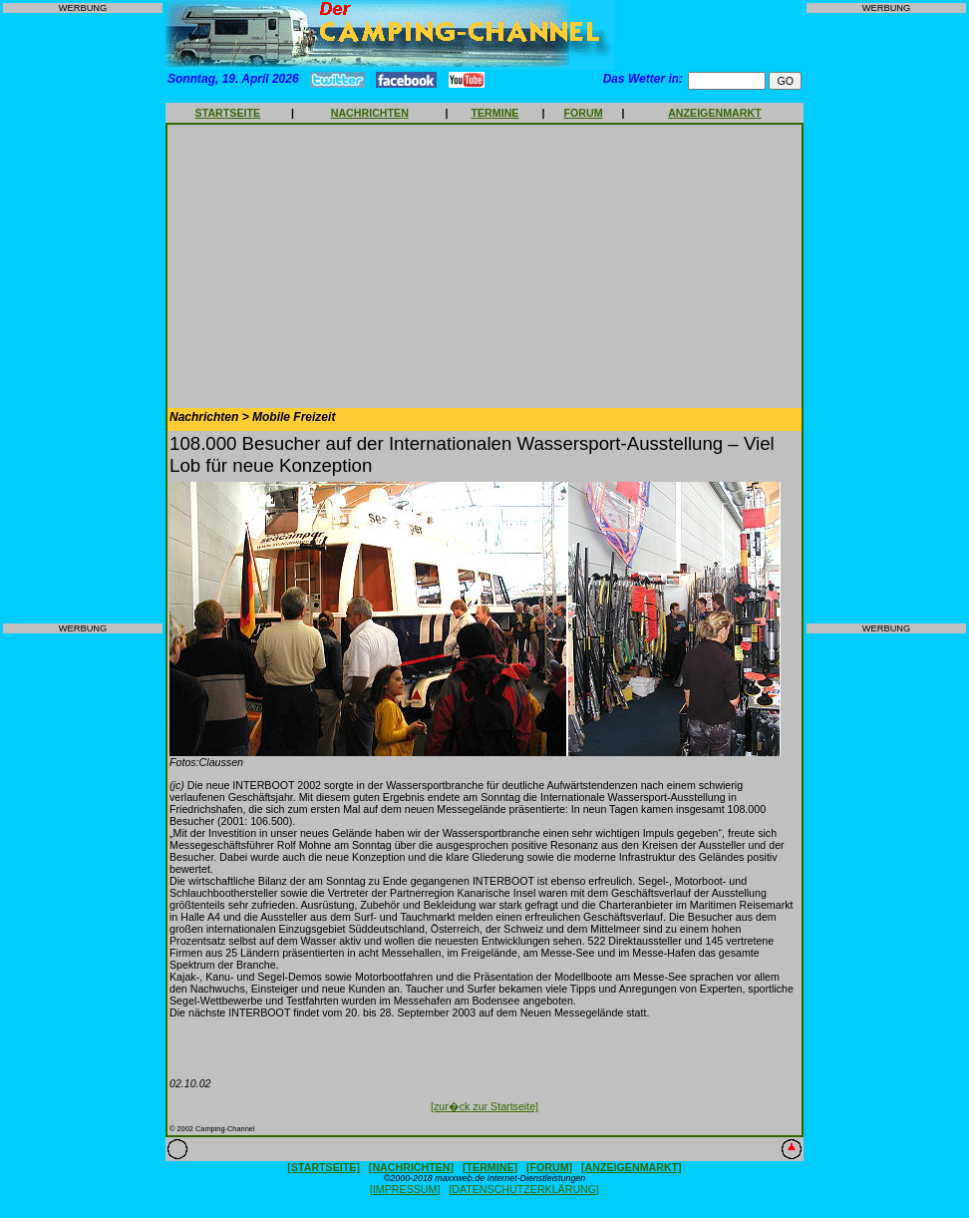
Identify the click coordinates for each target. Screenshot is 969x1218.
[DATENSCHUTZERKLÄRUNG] (524, 1189)
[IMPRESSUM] (405, 1189)
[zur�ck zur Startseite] (484, 1106)
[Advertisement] (82, 318)
